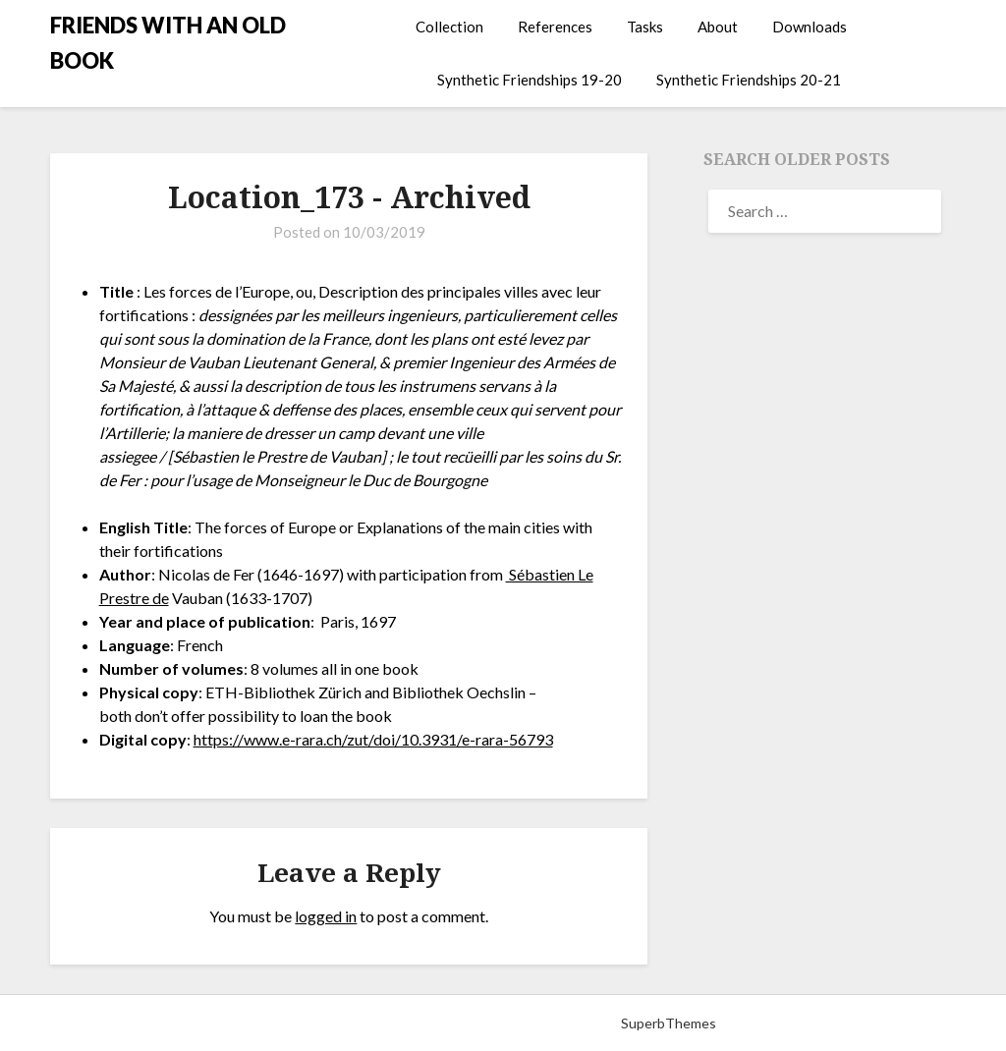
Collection (449, 26)
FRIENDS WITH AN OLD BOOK (168, 43)
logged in (326, 916)
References (555, 26)
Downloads (809, 26)
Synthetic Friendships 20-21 (748, 79)
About (718, 26)
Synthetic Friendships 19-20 (529, 79)
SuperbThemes (668, 1023)
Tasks (645, 26)
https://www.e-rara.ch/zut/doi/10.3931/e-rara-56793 (373, 739)
